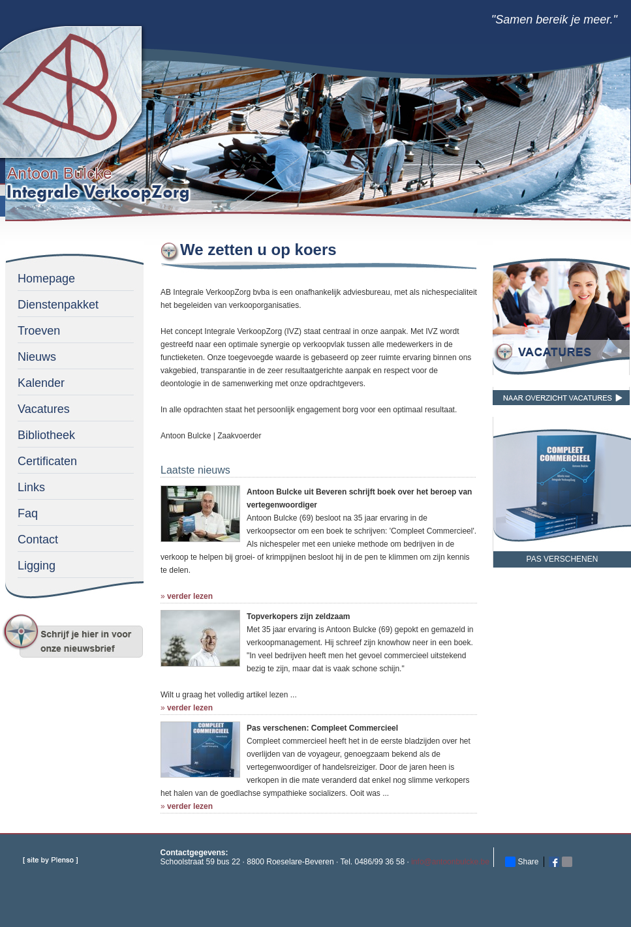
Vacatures (44, 409)
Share (522, 862)
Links (31, 487)
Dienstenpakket (58, 304)
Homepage (46, 278)
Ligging (36, 565)
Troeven (39, 330)
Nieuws (37, 356)
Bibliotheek (46, 435)
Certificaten (47, 461)
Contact (38, 539)
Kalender (41, 382)
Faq (28, 513)
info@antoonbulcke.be (450, 861)
